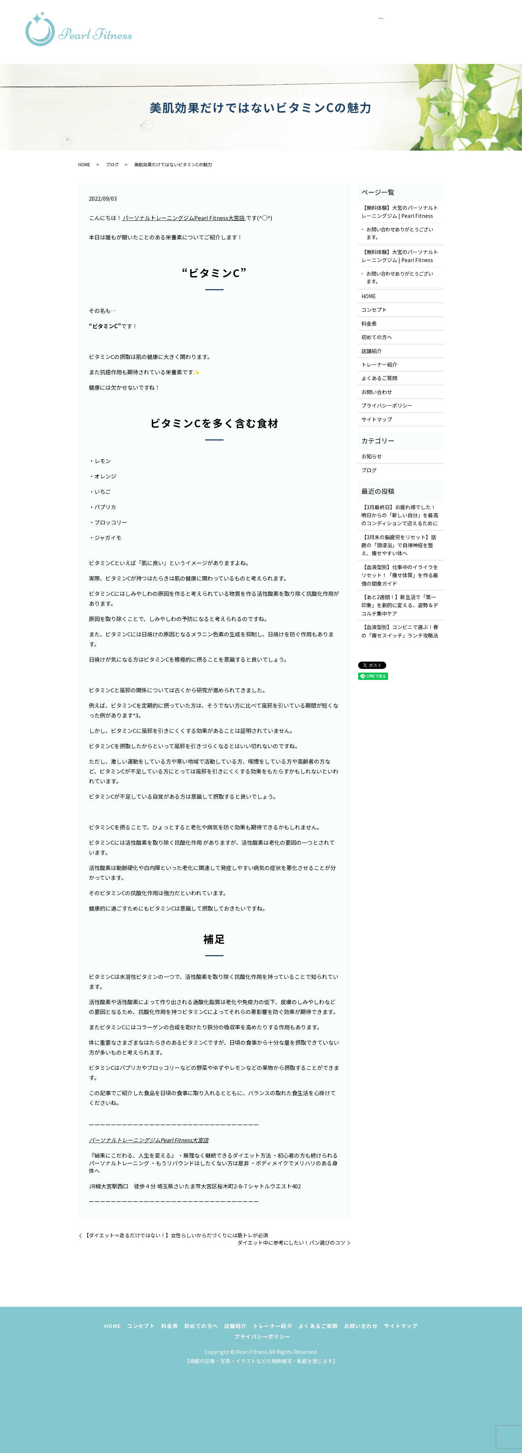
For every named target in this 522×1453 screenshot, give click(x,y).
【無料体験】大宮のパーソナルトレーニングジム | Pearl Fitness (399, 211)
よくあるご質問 (367, 39)
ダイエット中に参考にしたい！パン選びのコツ (291, 1242)
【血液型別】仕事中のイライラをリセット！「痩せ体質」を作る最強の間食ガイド (399, 575)
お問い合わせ (419, 39)
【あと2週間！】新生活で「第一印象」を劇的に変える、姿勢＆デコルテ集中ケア (399, 605)
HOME (298, 24)
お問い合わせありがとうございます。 (400, 233)
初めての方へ (412, 24)
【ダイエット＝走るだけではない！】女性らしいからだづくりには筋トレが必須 (176, 1235)
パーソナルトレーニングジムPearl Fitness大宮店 (184, 218)
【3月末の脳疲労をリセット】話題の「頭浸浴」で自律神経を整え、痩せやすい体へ (398, 545)
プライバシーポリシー (387, 405)
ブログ (112, 164)
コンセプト (335, 24)
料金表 (372, 24)
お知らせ (371, 456)
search (450, 39)
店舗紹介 (455, 24)
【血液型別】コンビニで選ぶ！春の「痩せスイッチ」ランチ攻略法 (399, 631)
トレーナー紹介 (311, 39)
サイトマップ (376, 419)
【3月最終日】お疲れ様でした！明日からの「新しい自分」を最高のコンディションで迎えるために (399, 515)
